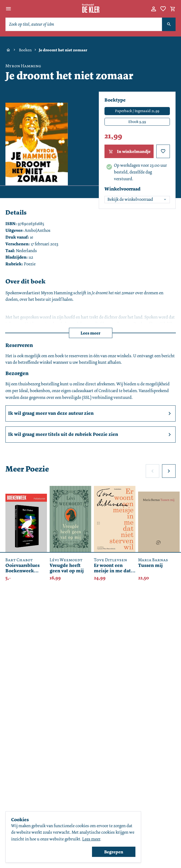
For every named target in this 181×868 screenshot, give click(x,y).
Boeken (25, 50)
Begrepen (113, 852)
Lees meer (90, 333)
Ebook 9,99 (137, 121)
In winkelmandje (129, 151)
